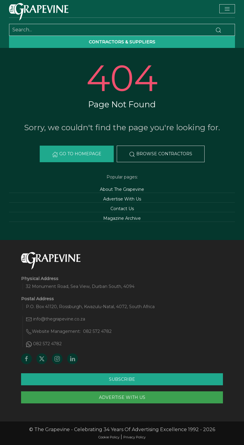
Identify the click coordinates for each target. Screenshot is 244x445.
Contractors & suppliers (122, 42)
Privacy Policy (134, 437)
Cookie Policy (108, 437)
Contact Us (122, 208)
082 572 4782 (97, 331)
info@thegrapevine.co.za (59, 319)
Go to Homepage (76, 154)
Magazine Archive (122, 218)
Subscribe (122, 379)
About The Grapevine (122, 189)
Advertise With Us (122, 199)
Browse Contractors (160, 154)
